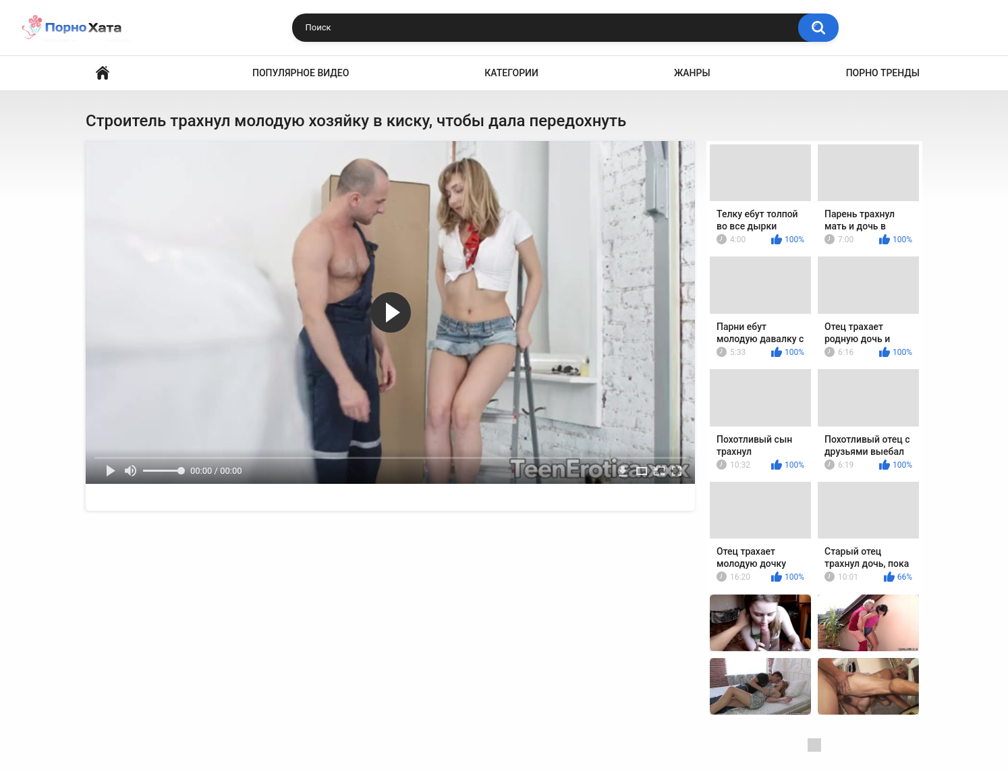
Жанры (692, 72)
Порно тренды (883, 72)
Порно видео (102, 73)
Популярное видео (300, 72)
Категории (511, 72)
